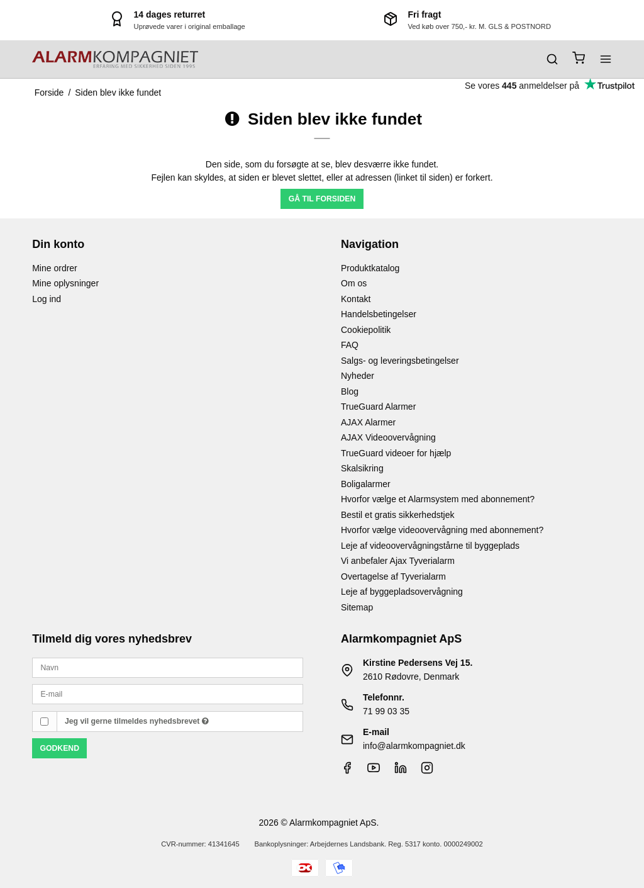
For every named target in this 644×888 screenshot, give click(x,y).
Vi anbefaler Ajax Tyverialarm (398, 561)
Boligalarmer (366, 484)
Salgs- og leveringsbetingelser (400, 361)
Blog (349, 391)
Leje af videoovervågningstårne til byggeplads (430, 546)
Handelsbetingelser (378, 314)
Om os (354, 283)
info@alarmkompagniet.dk (414, 746)
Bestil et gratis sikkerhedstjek (398, 515)
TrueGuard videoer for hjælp (396, 453)
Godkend (59, 748)
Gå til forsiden (322, 198)
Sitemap (357, 607)
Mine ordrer (54, 268)
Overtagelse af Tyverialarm (393, 576)
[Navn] (167, 667)
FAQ (349, 345)
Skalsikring (362, 468)
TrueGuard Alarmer (378, 407)
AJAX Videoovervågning (388, 437)
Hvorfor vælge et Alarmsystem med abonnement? (438, 499)
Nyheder (357, 376)
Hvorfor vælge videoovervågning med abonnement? (442, 530)
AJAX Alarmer (368, 422)
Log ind (46, 299)
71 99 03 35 (386, 711)
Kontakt (355, 299)
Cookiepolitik (366, 330)
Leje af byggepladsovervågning (402, 592)
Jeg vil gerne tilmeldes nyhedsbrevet (137, 721)
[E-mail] (167, 693)
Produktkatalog (370, 268)
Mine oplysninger (65, 283)
